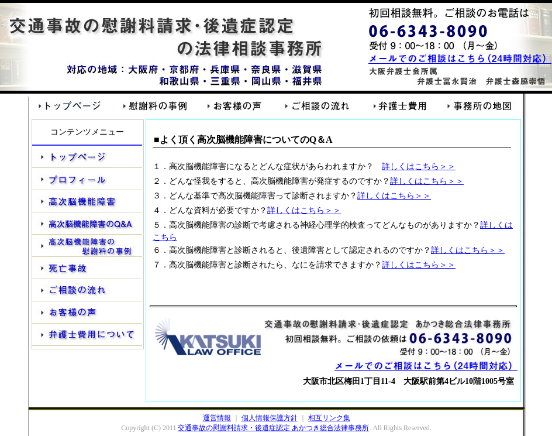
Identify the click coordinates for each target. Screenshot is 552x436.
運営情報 (217, 418)
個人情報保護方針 (270, 418)
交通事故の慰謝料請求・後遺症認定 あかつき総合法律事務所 (273, 428)
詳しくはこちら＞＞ (419, 166)
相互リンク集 (329, 418)
